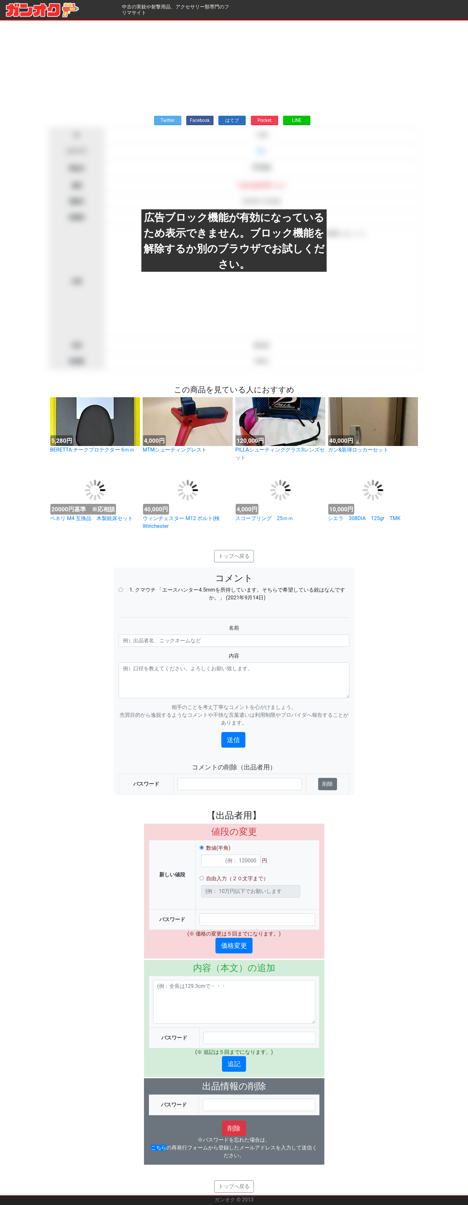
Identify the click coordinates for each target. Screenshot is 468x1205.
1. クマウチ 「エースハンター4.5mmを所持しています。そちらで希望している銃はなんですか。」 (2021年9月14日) (237, 594)
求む (261, 151)
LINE (296, 120)
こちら (158, 1148)
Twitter (168, 120)
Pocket (264, 120)
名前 (234, 628)
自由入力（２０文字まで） (237, 878)
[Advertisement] (234, 65)
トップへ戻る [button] (234, 556)
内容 (234, 656)
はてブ (232, 120)
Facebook (200, 120)
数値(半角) (218, 848)
